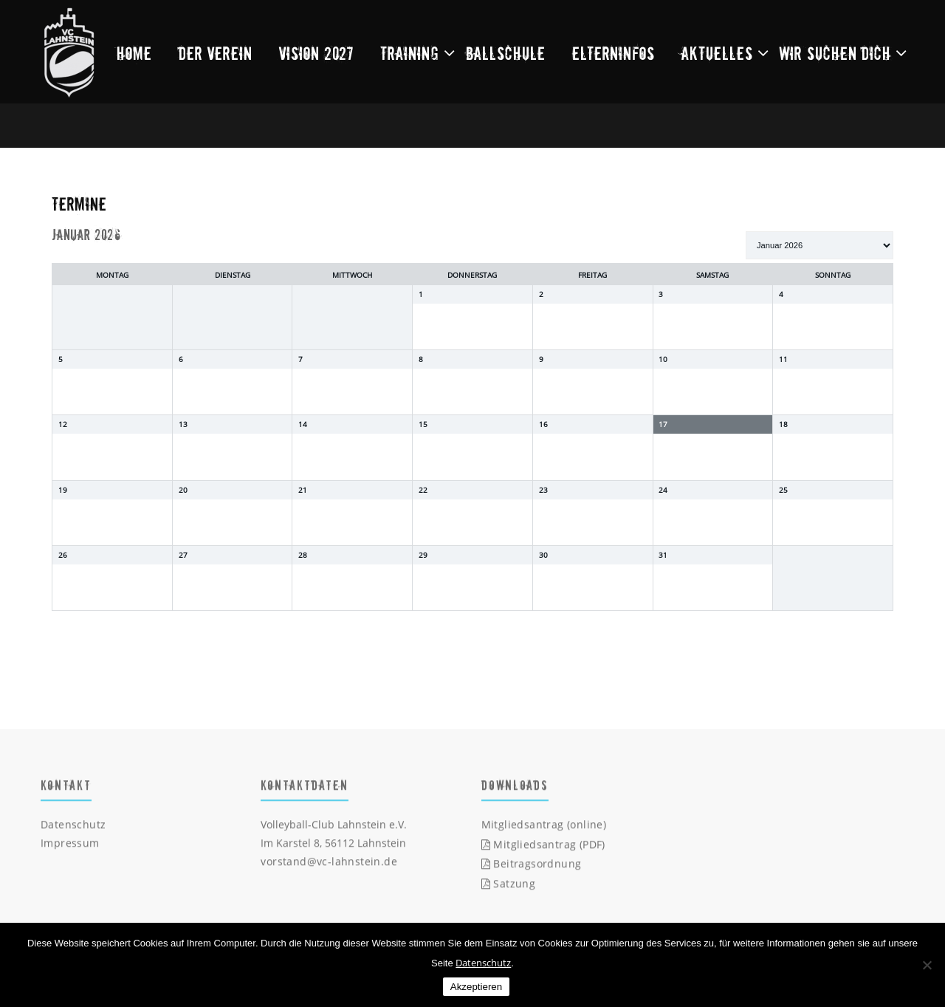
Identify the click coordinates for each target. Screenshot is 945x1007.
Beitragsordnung (531, 867)
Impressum (70, 846)
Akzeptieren (476, 986)
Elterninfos (613, 52)
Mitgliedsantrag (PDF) (543, 848)
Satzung (508, 887)
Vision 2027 (316, 52)
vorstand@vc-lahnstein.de (329, 865)
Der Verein (215, 52)
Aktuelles (717, 52)
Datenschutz (73, 828)
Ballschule (506, 52)
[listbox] (819, 245)
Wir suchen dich (835, 52)
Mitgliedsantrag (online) (544, 828)
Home (134, 52)
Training (409, 52)
